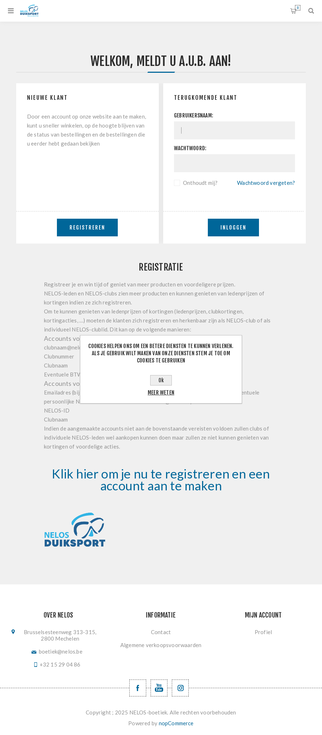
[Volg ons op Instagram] (180, 688)
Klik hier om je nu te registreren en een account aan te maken (161, 479)
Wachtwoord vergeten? (266, 182)
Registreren (87, 227)
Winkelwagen (297, 7)
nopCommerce (176, 723)
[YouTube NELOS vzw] (159, 688)
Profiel (263, 632)
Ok (161, 380)
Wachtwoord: (190, 148)
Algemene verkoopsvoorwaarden (161, 645)
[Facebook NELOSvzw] (137, 688)
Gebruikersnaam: (193, 115)
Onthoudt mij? (200, 182)
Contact (161, 632)
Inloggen (233, 227)
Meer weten (161, 392)
